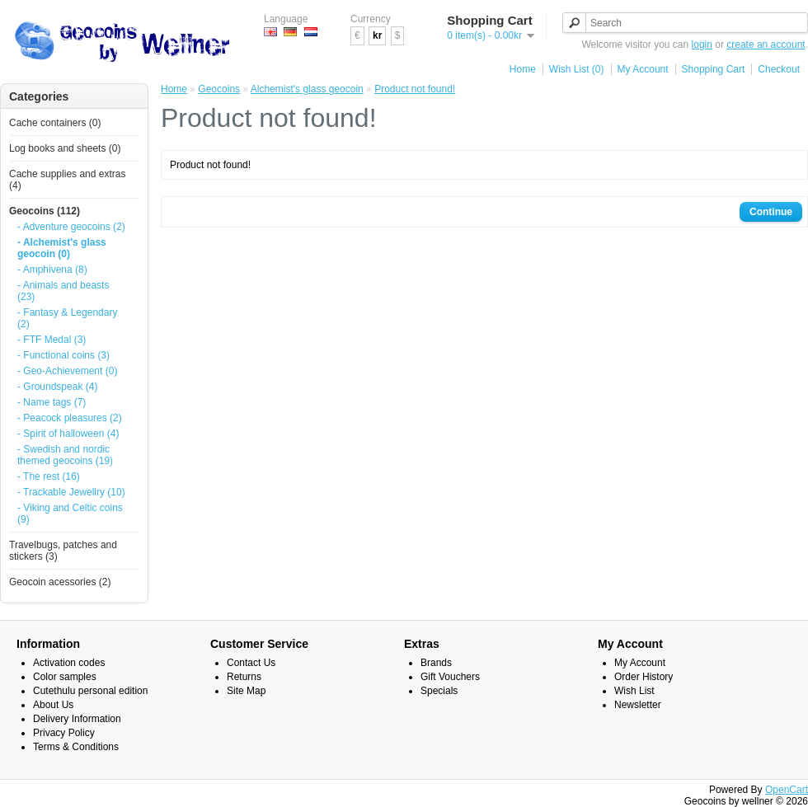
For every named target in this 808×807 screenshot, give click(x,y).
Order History (643, 677)
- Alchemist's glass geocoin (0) (61, 248)
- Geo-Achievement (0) (67, 371)
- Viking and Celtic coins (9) (70, 513)
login (702, 44)
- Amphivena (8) (52, 269)
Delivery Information (77, 719)
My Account (643, 69)
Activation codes (69, 663)
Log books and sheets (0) (64, 148)
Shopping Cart (713, 69)
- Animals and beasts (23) (63, 291)
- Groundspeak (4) (57, 386)
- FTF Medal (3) (51, 339)
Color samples (64, 677)
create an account (765, 44)
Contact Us (251, 663)
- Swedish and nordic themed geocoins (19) (65, 455)
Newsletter (637, 705)
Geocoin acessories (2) (59, 582)
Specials (439, 691)
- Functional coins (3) (63, 355)
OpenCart (786, 789)
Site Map (246, 691)
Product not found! (414, 89)
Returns (244, 677)
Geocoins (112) (44, 211)
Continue (770, 212)
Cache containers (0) (55, 123)
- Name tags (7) (51, 402)
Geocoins (219, 89)
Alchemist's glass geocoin (307, 89)
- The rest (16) (48, 476)
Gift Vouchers (450, 677)
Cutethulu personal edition (90, 691)
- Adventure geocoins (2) (71, 226)
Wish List (634, 691)
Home (523, 69)
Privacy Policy (64, 733)
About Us (53, 705)
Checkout (779, 69)
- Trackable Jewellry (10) (71, 492)
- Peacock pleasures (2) (69, 418)
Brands (436, 663)
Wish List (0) (576, 69)
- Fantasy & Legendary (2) (67, 318)
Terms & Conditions (76, 747)
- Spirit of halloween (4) (68, 433)
